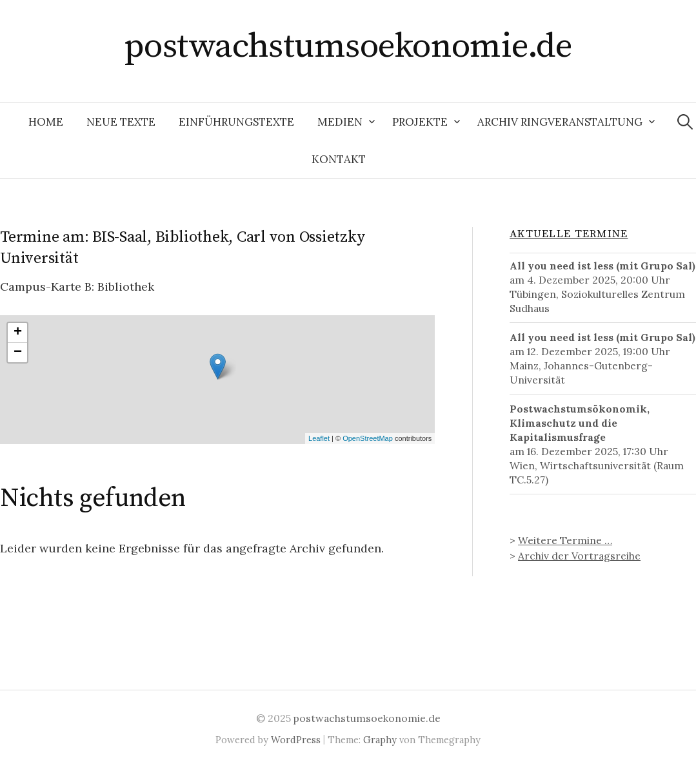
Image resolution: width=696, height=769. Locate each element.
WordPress (296, 740)
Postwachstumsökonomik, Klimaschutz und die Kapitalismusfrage (580, 422)
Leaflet (319, 438)
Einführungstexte (236, 122)
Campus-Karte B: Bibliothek (77, 286)
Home (45, 122)
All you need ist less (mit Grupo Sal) (602, 265)
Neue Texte (120, 122)
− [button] (18, 352)
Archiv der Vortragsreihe (579, 555)
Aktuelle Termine (569, 234)
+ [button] (18, 332)
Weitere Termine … (565, 540)
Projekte (420, 122)
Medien (340, 122)
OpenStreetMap (368, 438)
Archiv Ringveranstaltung (559, 122)
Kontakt (339, 159)
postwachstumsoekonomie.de (348, 46)
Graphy (380, 740)
